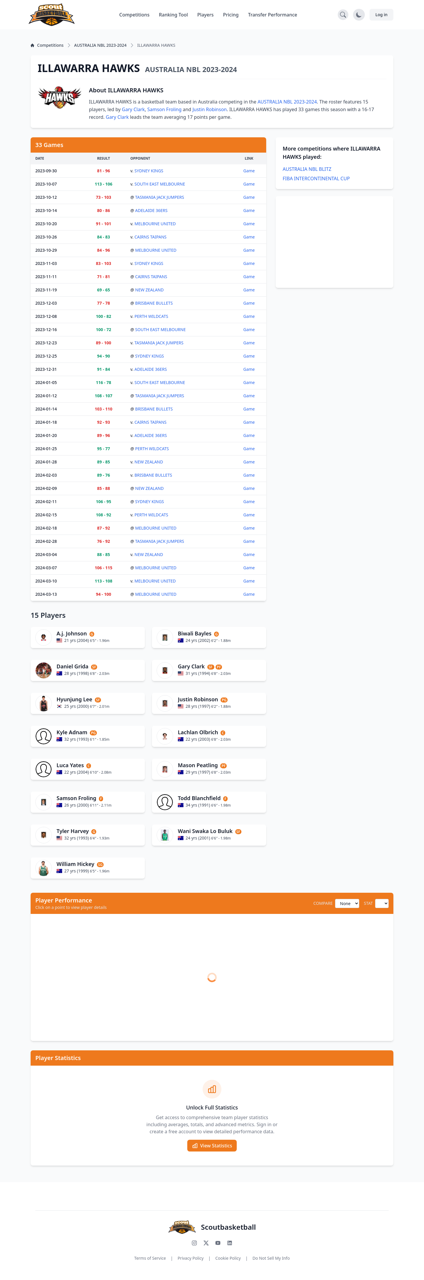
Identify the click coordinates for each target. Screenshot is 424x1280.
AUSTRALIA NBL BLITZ (307, 169)
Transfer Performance (272, 14)
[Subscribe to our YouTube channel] (218, 1243)
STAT (368, 903)
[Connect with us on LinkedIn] (230, 1243)
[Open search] (343, 14)
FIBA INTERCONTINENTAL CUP (316, 178)
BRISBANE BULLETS (154, 303)
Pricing (231, 14)
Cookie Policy (228, 1258)
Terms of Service (150, 1258)
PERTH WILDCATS (151, 316)
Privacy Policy (190, 1258)
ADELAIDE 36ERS (151, 210)
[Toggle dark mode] (359, 15)
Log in (381, 14)
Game (249, 170)
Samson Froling (164, 109)
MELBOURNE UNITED (155, 223)
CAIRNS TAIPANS (151, 237)
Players (205, 14)
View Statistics (212, 1145)
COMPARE (322, 903)
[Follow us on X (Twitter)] (206, 1243)
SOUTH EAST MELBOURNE (160, 184)
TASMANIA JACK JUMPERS (159, 197)
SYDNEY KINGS (149, 170)
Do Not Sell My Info (271, 1258)
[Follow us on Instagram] (194, 1243)
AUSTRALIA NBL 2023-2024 (287, 102)
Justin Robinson (210, 109)
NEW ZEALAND (149, 290)
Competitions (134, 14)
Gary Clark (133, 109)
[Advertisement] (334, 242)
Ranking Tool (173, 14)
